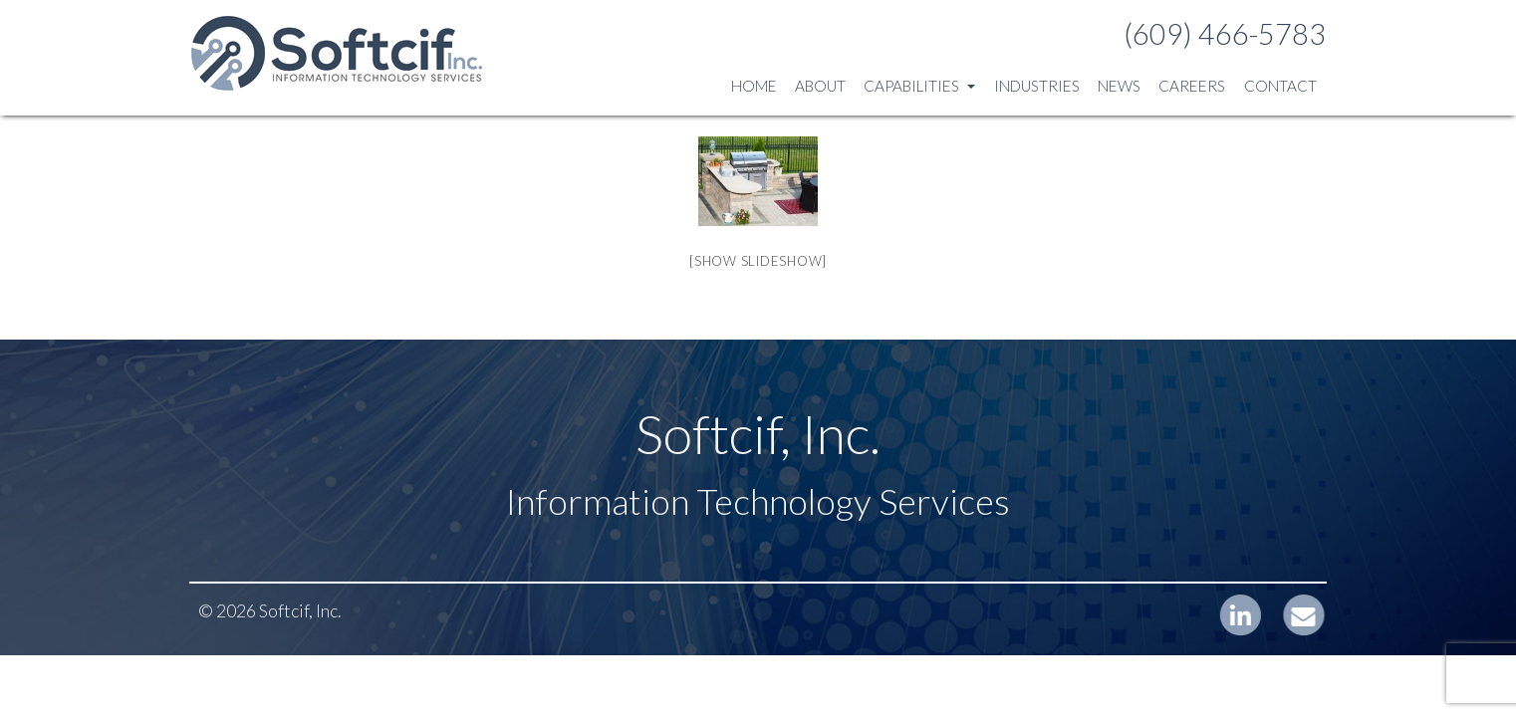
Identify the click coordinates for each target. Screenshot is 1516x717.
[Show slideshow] (758, 261)
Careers (1191, 86)
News (1119, 86)
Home (754, 86)
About (820, 86)
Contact (1280, 86)
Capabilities (919, 86)
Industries (1037, 86)
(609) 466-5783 (1225, 34)
